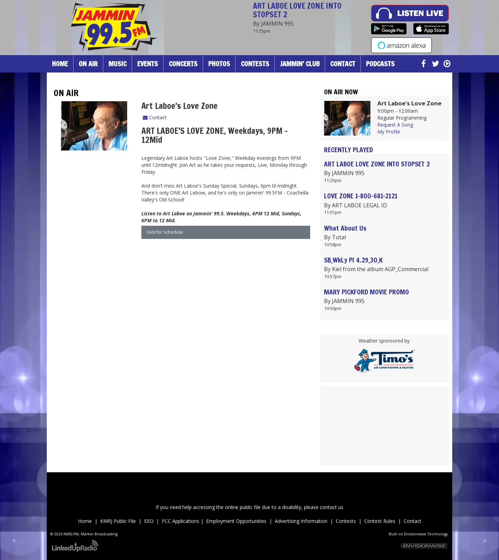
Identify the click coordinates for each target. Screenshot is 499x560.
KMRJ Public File (118, 521)
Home (60, 63)
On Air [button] (88, 63)
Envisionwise (415, 534)
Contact (155, 117)
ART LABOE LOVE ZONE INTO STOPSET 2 (297, 10)
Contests (346, 521)
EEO (150, 521)
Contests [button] (255, 63)
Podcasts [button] (380, 63)
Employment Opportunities (236, 521)
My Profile (388, 131)
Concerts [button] (183, 63)
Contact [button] (342, 63)
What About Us (345, 228)
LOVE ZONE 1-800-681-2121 (360, 195)
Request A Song (395, 124)
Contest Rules (379, 521)
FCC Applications (181, 521)
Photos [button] (219, 63)
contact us (331, 507)
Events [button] (147, 63)
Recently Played (348, 149)
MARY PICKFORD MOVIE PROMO (366, 291)
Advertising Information (301, 521)
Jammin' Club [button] (299, 63)
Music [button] (117, 63)
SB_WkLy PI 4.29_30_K (353, 260)
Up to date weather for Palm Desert (385, 461)
